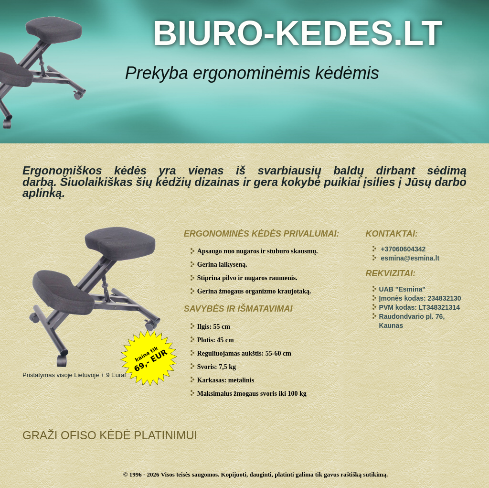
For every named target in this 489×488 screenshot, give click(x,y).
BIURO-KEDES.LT (297, 33)
